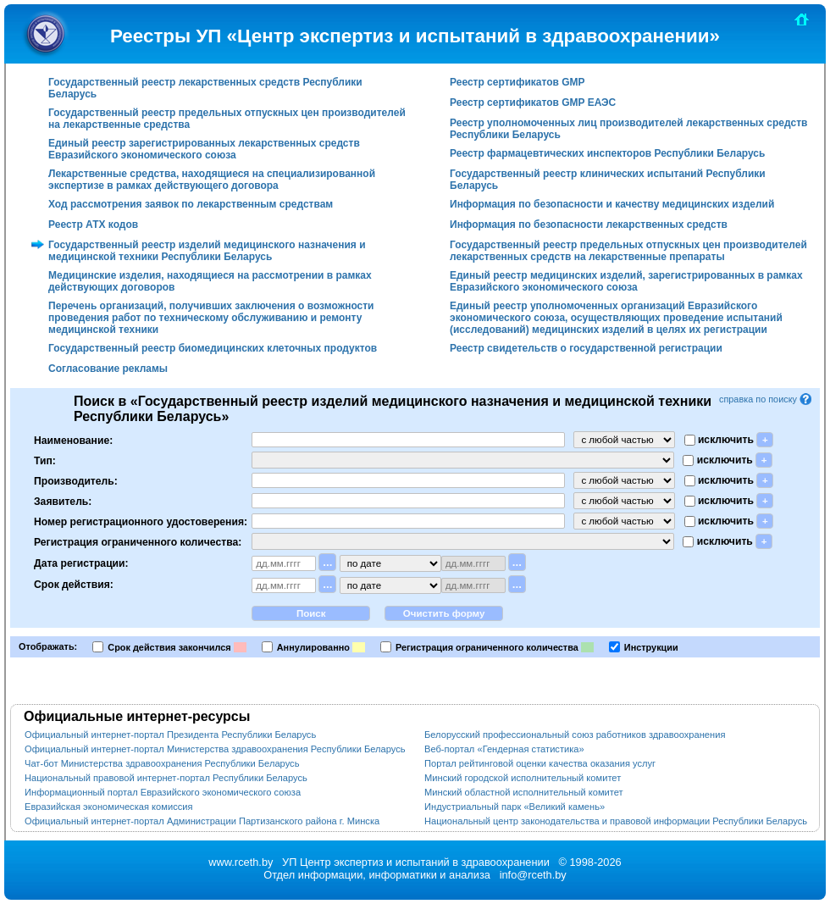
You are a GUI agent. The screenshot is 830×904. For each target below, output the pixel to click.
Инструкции (651, 647)
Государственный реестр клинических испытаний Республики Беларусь (608, 179)
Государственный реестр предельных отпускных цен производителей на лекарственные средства (227, 118)
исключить (724, 440)
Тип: (45, 460)
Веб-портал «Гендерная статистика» (504, 749)
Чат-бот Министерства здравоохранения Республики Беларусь (162, 763)
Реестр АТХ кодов (93, 224)
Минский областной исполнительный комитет (523, 792)
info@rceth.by (533, 874)
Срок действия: (73, 585)
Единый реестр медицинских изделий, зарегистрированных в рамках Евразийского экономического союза (626, 281)
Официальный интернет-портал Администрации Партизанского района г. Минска (202, 821)
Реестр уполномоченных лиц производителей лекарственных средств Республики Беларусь (628, 129)
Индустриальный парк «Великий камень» (514, 806)
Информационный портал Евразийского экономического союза (163, 792)
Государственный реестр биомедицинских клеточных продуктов (212, 348)
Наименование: (73, 440)
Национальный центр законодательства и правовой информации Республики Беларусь (615, 821)
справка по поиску (766, 400)
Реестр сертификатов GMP (517, 82)
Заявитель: (62, 501)
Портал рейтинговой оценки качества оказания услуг (540, 763)
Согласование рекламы (108, 368)
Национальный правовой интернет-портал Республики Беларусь (166, 778)
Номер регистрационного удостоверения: (140, 521)
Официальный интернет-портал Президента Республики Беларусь (170, 734)
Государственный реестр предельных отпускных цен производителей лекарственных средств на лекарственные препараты (628, 251)
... (327, 562)
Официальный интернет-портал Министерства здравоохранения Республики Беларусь (215, 749)
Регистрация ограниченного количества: (137, 541)
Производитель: (76, 480)
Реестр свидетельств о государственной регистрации (586, 348)
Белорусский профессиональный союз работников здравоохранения (574, 734)
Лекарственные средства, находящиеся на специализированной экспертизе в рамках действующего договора (211, 179)
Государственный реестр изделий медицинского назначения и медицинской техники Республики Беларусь (207, 251)
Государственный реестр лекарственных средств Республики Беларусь (205, 88)
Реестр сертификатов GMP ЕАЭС (533, 102)
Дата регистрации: (81, 562)
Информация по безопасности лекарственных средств (589, 224)
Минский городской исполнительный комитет (522, 778)
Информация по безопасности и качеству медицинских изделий (612, 204)
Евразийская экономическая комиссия (109, 806)
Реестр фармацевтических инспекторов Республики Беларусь (607, 153)
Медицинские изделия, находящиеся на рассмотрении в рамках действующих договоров (210, 281)
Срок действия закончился (169, 647)
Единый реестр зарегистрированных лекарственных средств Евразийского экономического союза (204, 149)
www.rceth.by (240, 862)
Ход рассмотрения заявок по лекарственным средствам (190, 204)
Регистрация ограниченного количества (487, 647)
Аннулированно (313, 647)
